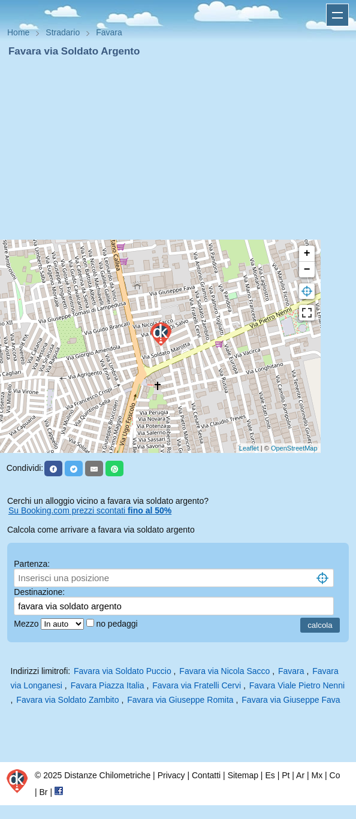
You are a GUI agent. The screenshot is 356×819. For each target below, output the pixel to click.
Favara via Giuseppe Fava (291, 700)
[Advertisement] (178, 148)
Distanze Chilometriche (107, 775)
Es (269, 775)
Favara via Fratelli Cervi (196, 685)
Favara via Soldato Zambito (67, 700)
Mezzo (27, 623)
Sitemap (243, 775)
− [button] (307, 269)
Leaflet (249, 448)
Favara (291, 671)
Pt (285, 775)
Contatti (206, 775)
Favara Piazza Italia (107, 685)
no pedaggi (118, 623)
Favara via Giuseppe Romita (180, 700)
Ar (300, 775)
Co (335, 775)
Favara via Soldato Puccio (122, 671)
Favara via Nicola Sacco (224, 671)
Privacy (171, 775)
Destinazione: (39, 592)
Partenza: (32, 564)
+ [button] (307, 253)
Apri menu (337, 15)
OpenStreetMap (294, 448)
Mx (316, 775)
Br (44, 792)
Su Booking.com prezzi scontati (89, 510)
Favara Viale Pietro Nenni (297, 685)
